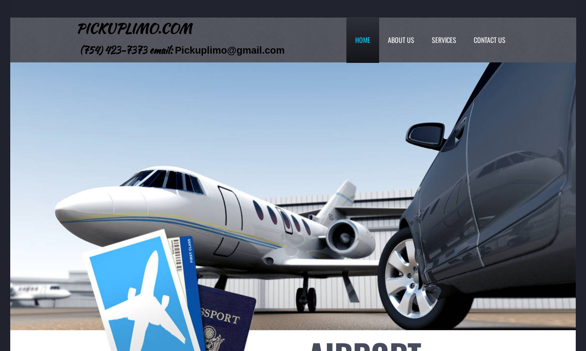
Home (362, 40)
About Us (401, 40)
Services (444, 40)
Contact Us (489, 40)
